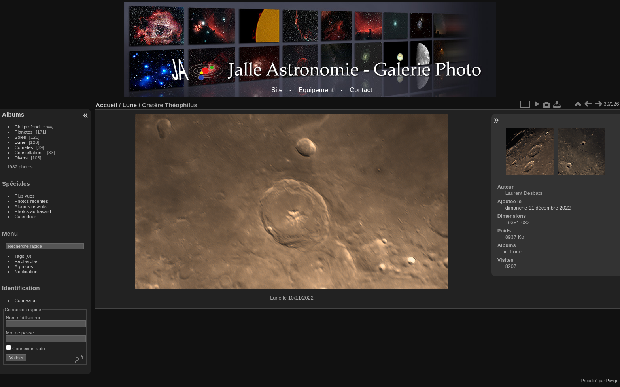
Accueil (106, 105)
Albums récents (31, 206)
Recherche (26, 261)
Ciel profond (27, 126)
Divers (21, 157)
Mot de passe (20, 332)
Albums (13, 114)
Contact (361, 90)
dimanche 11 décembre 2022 (538, 208)
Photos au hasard (33, 211)
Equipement (316, 90)
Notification (26, 271)
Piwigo (612, 380)
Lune (20, 142)
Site (277, 90)
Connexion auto (25, 348)
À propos (24, 266)
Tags (20, 256)
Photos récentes (31, 201)
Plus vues (25, 195)
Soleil (20, 137)
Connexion (26, 300)
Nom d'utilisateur (23, 317)
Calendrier (25, 216)
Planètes (24, 131)
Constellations (29, 152)
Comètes (24, 147)
